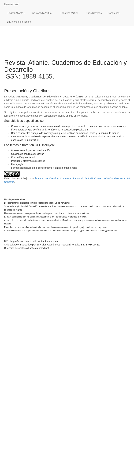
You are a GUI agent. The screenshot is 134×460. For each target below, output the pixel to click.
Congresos (114, 13)
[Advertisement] (67, 31)
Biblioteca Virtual (70, 13)
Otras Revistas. (94, 13)
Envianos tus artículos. (19, 21)
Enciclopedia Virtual (43, 13)
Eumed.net (11, 4)
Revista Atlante (16, 13)
